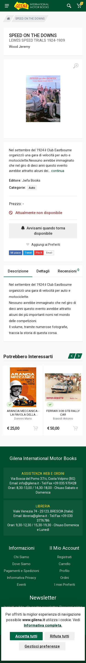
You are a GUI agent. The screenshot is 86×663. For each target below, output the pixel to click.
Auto (32, 187)
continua (57, 171)
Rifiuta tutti (59, 636)
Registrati (64, 557)
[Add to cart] (35, 428)
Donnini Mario (23, 418)
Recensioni (68, 270)
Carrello (64, 564)
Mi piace (16, 252)
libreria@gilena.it (35, 516)
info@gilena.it (29, 483)
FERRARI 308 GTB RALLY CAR (63, 412)
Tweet (28, 252)
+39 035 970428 (64, 483)
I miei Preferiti (64, 585)
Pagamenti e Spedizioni (21, 571)
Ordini (64, 578)
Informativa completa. (43, 625)
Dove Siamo (21, 564)
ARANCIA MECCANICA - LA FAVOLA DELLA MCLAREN (23, 412)
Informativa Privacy (21, 578)
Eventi (21, 585)
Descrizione (18, 271)
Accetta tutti (26, 636)
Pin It (39, 252)
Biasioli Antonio (63, 418)
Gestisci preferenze (42, 646)
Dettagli (43, 271)
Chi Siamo (21, 557)
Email (49, 252)
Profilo (64, 571)
